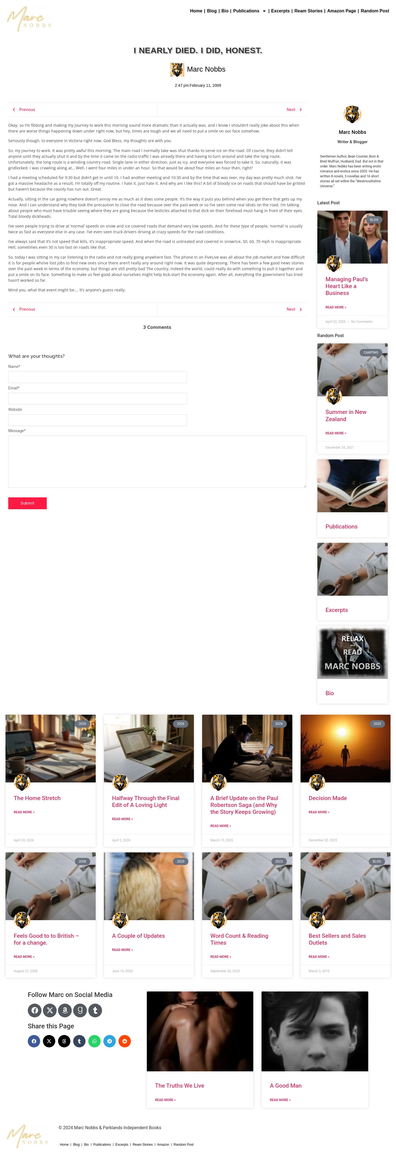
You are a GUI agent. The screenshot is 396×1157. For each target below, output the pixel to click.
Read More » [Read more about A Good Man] (280, 1100)
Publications (249, 11)
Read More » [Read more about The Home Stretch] (24, 812)
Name (14, 366)
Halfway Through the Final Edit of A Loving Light (146, 801)
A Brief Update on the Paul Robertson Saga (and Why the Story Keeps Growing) (244, 805)
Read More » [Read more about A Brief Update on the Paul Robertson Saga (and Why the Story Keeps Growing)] (220, 826)
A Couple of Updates (138, 936)
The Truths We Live (179, 1085)
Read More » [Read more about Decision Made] (319, 812)
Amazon (163, 1145)
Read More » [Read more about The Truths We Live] (165, 1100)
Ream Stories (309, 11)
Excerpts (280, 11)
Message (17, 431)
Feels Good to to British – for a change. (46, 939)
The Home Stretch (37, 798)
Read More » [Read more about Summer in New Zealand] (336, 433)
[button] (34, 1041)
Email (14, 388)
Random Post (375, 11)
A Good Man (286, 1085)
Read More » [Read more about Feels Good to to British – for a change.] (24, 957)
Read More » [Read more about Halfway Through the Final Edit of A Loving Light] (122, 819)
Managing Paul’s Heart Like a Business (347, 286)
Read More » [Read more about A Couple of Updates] (122, 950)
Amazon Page (341, 11)
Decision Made (328, 798)
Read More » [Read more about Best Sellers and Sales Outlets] (319, 957)
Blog (212, 11)
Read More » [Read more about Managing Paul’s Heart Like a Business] (336, 307)
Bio (225, 11)
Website (15, 409)
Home (196, 11)
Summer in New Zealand (346, 415)
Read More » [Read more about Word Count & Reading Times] (220, 957)
